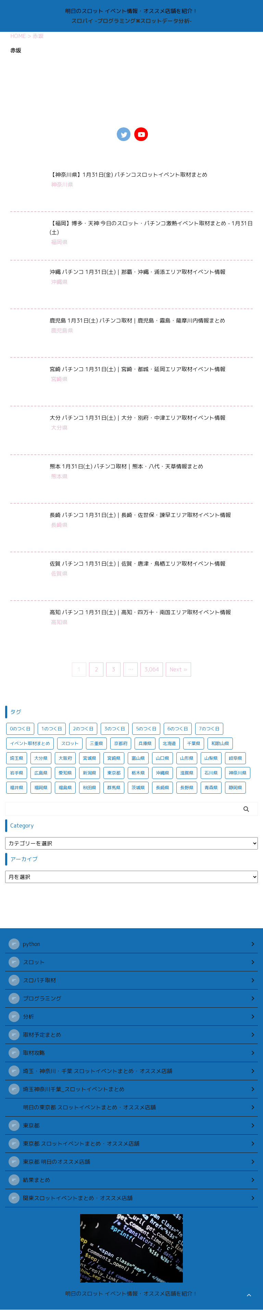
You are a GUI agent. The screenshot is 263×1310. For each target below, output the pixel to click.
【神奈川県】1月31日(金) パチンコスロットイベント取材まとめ (129, 174)
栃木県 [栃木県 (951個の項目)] (138, 773)
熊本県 (59, 476)
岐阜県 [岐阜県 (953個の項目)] (235, 758)
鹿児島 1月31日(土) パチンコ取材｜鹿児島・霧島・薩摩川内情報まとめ (137, 320)
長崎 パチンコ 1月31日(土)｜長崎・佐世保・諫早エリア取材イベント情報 (140, 515)
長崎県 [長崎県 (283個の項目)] (162, 787)
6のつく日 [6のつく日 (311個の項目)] (177, 729)
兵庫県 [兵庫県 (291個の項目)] (145, 743)
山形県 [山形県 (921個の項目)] (186, 758)
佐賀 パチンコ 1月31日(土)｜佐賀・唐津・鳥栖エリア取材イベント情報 (137, 563)
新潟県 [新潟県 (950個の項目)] (89, 773)
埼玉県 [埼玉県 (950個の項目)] (16, 758)
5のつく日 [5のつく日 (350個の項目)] (146, 729)
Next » (178, 669)
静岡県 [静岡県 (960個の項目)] (235, 787)
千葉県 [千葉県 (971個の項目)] (193, 743)
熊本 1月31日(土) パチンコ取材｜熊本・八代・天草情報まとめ (126, 466)
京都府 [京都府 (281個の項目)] (120, 743)
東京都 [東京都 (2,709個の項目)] (114, 773)
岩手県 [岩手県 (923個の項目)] (16, 773)
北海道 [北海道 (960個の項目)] (169, 743)
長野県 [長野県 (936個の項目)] (186, 787)
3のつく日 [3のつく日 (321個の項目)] (114, 729)
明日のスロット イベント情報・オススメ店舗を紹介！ (131, 1293)
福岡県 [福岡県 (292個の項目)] (41, 787)
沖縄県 (59, 282)
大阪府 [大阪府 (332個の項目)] (65, 758)
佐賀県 (59, 573)
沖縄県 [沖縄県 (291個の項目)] (162, 773)
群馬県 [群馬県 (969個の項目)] (114, 787)
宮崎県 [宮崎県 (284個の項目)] (114, 758)
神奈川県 (62, 184)
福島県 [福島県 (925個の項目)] (65, 787)
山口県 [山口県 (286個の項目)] (162, 758)
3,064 (151, 669)
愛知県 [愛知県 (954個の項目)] (65, 773)
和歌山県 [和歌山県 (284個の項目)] (220, 743)
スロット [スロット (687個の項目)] (70, 743)
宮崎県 (59, 379)
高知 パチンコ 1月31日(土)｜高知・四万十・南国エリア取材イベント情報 (140, 612)
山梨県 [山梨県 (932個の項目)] (211, 758)
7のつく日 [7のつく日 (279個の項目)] (209, 729)
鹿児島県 (62, 330)
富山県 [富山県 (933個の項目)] (138, 758)
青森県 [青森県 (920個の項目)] (211, 787)
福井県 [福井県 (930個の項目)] (16, 787)
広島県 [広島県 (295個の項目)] (41, 773)
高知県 (59, 622)
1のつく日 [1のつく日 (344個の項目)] (51, 729)
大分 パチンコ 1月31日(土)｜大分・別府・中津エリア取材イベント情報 (137, 417)
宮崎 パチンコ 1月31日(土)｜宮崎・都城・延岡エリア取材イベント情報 (137, 369)
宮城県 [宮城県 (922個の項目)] (89, 758)
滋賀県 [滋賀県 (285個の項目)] (186, 773)
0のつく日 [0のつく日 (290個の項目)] (20, 729)
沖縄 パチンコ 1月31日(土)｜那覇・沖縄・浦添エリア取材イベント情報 (137, 272)
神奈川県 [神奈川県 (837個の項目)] (238, 773)
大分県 (59, 427)
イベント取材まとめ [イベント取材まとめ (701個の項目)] (30, 743)
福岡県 (59, 242)
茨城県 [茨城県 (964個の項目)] (138, 787)
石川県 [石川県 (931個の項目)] (211, 773)
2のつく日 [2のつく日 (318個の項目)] (83, 729)
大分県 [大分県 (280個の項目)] (41, 758)
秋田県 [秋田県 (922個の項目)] (89, 787)
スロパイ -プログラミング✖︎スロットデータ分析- (131, 21)
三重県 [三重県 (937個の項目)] (96, 743)
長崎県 (59, 525)
